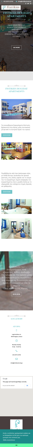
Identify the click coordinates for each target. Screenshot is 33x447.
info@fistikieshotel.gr (24, 1)
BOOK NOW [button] (6, 135)
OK (27, 385)
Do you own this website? (9, 385)
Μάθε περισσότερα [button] (9, 440)
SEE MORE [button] (16, 47)
